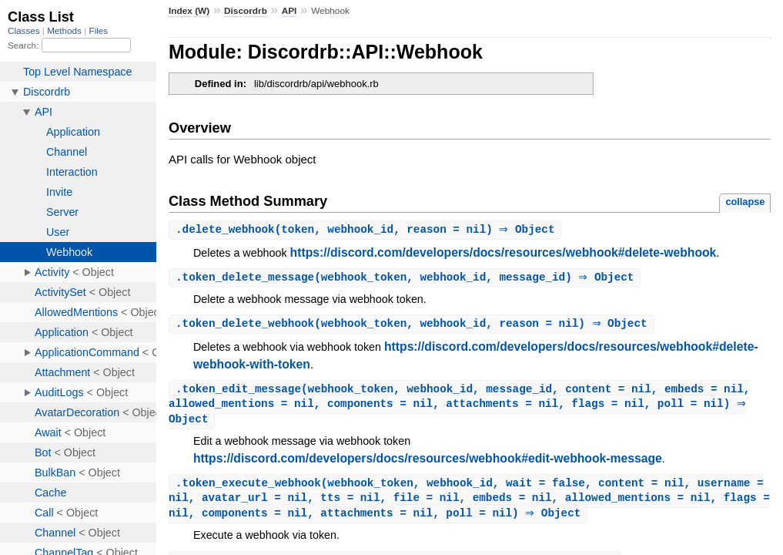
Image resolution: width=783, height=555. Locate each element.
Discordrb (245, 10)
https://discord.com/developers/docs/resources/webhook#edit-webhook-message (427, 462)
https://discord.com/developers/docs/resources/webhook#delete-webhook (503, 253)
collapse (745, 201)
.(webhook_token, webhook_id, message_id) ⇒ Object (406, 278)
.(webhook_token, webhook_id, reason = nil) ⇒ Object (413, 325)
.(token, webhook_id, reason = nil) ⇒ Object (367, 230)
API (289, 10)
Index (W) (189, 10)
